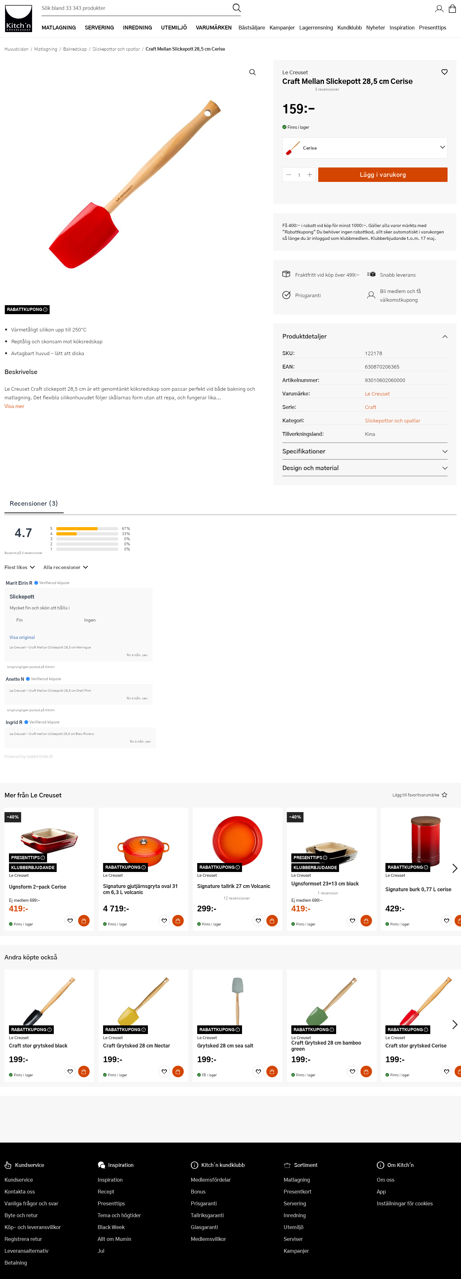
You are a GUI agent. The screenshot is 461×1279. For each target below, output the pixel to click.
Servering (295, 1203)
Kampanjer (282, 27)
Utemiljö (293, 1227)
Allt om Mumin (114, 1238)
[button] (444, 72)
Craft (370, 407)
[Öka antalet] (310, 175)
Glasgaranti (204, 1227)
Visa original (22, 637)
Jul (101, 1250)
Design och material (310, 467)
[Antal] (299, 175)
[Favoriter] (70, 920)
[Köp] (84, 920)
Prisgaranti (308, 295)
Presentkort (297, 1191)
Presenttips (432, 27)
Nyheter (375, 27)
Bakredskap (75, 48)
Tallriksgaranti (207, 1215)
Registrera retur (23, 1238)
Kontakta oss (19, 1191)
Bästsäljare (252, 27)
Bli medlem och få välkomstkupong (400, 295)
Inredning (295, 1215)
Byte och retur (21, 1215)
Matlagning (45, 48)
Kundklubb (349, 27)
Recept (106, 1191)
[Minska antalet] (289, 175)
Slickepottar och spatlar (116, 48)
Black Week (111, 1227)
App (381, 1191)
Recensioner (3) (34, 503)
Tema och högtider (119, 1215)
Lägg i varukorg (383, 174)
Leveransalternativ (26, 1250)
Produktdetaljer (304, 336)
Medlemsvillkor (208, 1238)
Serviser (293, 1238)
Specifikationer (303, 451)
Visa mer (14, 406)
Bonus (198, 1191)
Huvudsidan (16, 48)
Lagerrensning (316, 27)
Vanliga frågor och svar (31, 1203)
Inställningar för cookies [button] (405, 1203)
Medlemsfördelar (211, 1179)
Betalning (15, 1262)
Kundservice (18, 1179)
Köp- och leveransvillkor (32, 1227)
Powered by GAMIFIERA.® (28, 756)
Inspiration (402, 27)
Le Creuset (295, 72)
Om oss (385, 1179)
